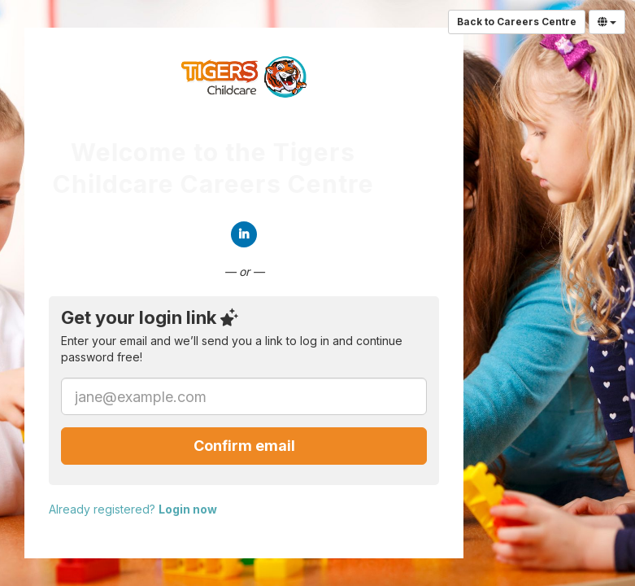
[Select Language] (607, 22)
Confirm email (244, 445)
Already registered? (133, 509)
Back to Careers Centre (516, 21)
